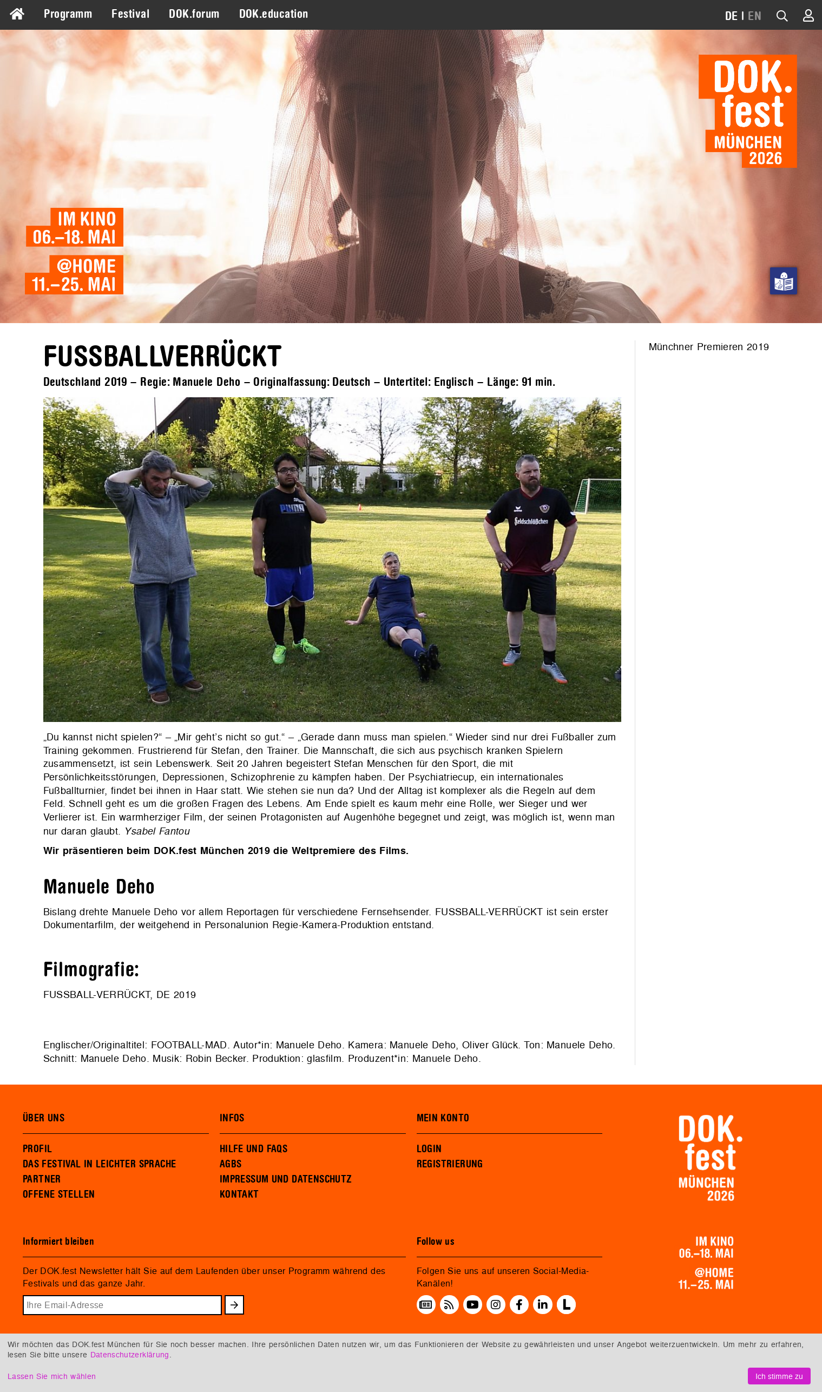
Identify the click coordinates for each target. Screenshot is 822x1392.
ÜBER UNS (43, 1118)
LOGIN (429, 1149)
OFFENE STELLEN (59, 1194)
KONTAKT (239, 1194)
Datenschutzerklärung (129, 1354)
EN (754, 16)
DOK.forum (194, 14)
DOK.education (273, 14)
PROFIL (37, 1149)
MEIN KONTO (443, 1118)
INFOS (232, 1118)
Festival (130, 14)
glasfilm (324, 1058)
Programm (68, 14)
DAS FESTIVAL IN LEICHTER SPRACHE (99, 1164)
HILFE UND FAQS (253, 1149)
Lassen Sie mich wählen (52, 1376)
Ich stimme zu (779, 1376)
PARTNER (42, 1179)
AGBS (231, 1164)
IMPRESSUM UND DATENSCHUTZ (286, 1179)
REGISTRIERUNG (450, 1164)
